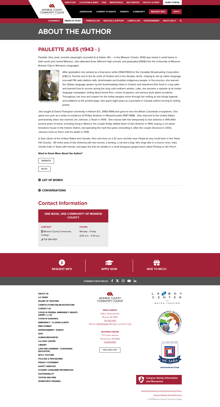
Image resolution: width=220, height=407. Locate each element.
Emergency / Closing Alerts (53, 322)
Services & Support (113, 21)
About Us (43, 294)
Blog (44, 168)
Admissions (86, 11)
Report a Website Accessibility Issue (168, 395)
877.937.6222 (102, 324)
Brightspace (116, 2)
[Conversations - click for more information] (110, 190)
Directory (70, 2)
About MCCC (169, 21)
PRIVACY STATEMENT (48, 362)
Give (104, 2)
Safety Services (47, 366)
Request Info (158, 11)
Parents (124, 11)
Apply (177, 11)
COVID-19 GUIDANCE (48, 318)
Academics (54, 21)
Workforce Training (49, 381)
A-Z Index (43, 297)
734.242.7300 (110, 320)
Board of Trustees (48, 301)
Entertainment (151, 21)
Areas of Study (73, 21)
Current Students (106, 11)
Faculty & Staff (151, 2)
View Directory (110, 350)
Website (46, 160)
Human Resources (48, 337)
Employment (45, 326)
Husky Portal (172, 2)
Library (42, 345)
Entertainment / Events (51, 330)
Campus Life (133, 21)
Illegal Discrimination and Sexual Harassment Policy (161, 391)
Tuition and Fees (47, 377)
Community (139, 11)
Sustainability (46, 374)
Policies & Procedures (50, 359)
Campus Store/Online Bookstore (56, 305)
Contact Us (44, 308)
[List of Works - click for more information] (110, 180)
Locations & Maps (88, 2)
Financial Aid (93, 21)
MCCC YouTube (46, 355)
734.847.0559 (110, 342)
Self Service (132, 2)
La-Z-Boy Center (46, 341)
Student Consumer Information (55, 370)
